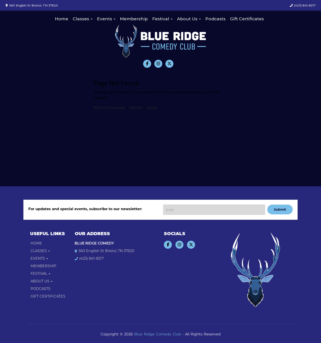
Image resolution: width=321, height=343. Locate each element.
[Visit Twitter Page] (169, 64)
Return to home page (109, 107)
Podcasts (215, 18)
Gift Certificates (247, 18)
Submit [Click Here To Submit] (280, 209)
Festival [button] (162, 18)
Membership (134, 18)
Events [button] (106, 18)
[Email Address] (214, 210)
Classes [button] (83, 18)
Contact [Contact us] (152, 107)
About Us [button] (189, 18)
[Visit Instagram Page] (158, 64)
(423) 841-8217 (304, 5)
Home (61, 18)
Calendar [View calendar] (135, 107)
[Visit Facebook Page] (147, 64)
